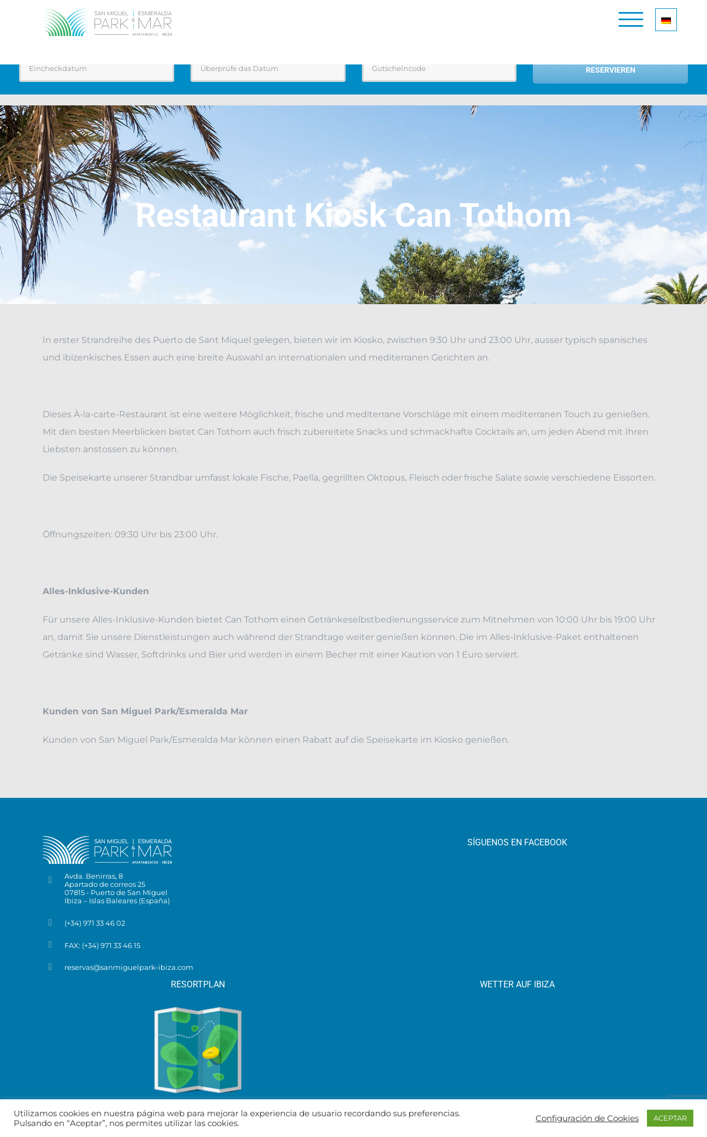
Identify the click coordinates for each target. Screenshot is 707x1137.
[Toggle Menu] (630, 19)
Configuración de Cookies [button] (587, 1118)
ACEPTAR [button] (670, 1118)
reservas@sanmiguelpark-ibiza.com (128, 967)
